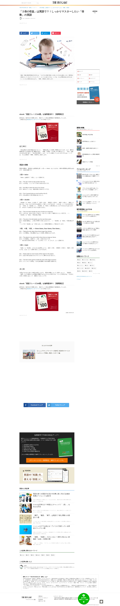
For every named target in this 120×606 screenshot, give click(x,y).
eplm (25, 565)
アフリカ (91, 82)
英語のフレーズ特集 (87, 161)
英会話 (38, 555)
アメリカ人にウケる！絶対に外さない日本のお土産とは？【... (91, 182)
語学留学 (84, 271)
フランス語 (80, 268)
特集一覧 (98, 165)
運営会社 (40, 596)
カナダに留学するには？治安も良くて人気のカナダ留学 (91, 222)
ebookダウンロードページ (34, 119)
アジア (80, 82)
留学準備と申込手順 (87, 134)
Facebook (41, 599)
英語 (32, 555)
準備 (79, 271)
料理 (90, 271)
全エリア (80, 71)
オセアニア (92, 78)
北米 (79, 75)
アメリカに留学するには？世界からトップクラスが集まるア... (91, 215)
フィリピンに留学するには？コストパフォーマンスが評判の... (91, 249)
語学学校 (92, 259)
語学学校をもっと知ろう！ (89, 141)
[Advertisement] (46, 382)
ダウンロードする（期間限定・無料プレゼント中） (47, 460)
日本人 (92, 265)
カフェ (90, 262)
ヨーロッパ (81, 78)
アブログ (79, 279)
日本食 (94, 268)
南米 (90, 75)
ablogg (33, 599)
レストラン (80, 265)
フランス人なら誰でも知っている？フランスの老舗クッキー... (90, 189)
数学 (43, 555)
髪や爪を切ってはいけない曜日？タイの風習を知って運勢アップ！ (91, 175)
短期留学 (87, 268)
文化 (79, 262)
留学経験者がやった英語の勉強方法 (91, 155)
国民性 (84, 262)
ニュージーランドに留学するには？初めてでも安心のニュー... (90, 242)
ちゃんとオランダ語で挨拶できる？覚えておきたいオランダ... (90, 195)
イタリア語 (85, 259)
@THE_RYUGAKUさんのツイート (84, 276)
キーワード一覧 (96, 273)
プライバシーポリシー (43, 597)
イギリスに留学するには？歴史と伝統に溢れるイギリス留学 (91, 229)
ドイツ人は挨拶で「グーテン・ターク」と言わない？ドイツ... (91, 202)
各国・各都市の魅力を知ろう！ (90, 148)
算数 (48, 555)
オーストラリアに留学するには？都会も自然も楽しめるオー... (91, 235)
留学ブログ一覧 (42, 601)
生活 (86, 265)
